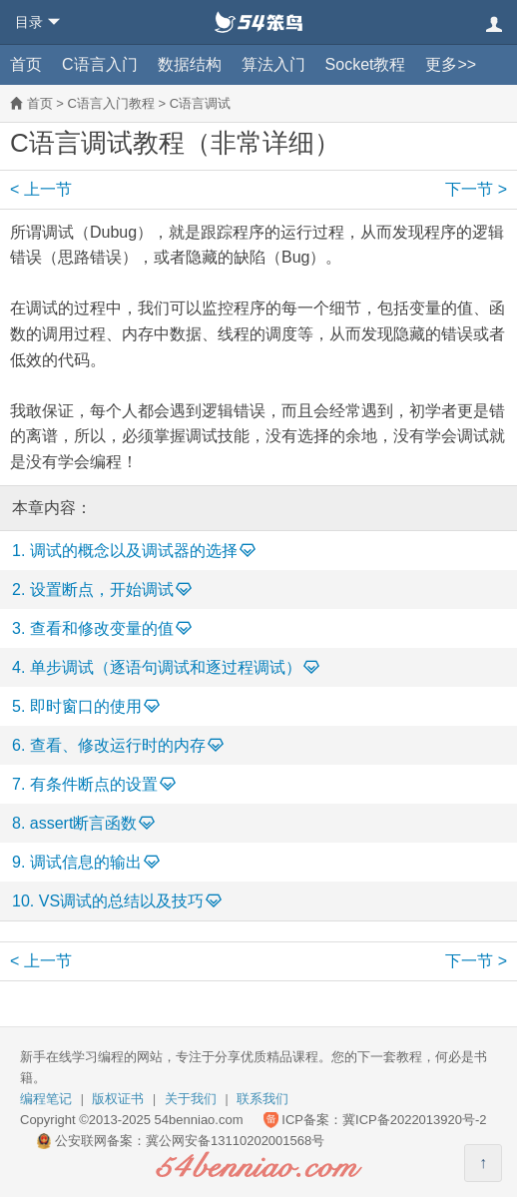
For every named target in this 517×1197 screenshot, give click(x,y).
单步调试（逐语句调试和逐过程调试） (165, 667)
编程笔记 (46, 1098)
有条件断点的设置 (94, 784)
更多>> (450, 64)
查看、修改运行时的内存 (118, 745)
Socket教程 (365, 64)
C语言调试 (200, 103)
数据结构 (190, 64)
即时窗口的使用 (86, 706)
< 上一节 (41, 189)
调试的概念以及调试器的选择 (134, 550)
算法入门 (273, 64)
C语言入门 (100, 64)
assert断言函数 (84, 823)
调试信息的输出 (86, 862)
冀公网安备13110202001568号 (235, 1140)
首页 (26, 64)
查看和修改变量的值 (102, 628)
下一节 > (476, 189)
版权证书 (118, 1098)
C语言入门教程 (110, 103)
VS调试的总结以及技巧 (121, 901)
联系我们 (262, 1098)
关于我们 (191, 1098)
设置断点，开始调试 (102, 589)
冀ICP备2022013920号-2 (414, 1119)
